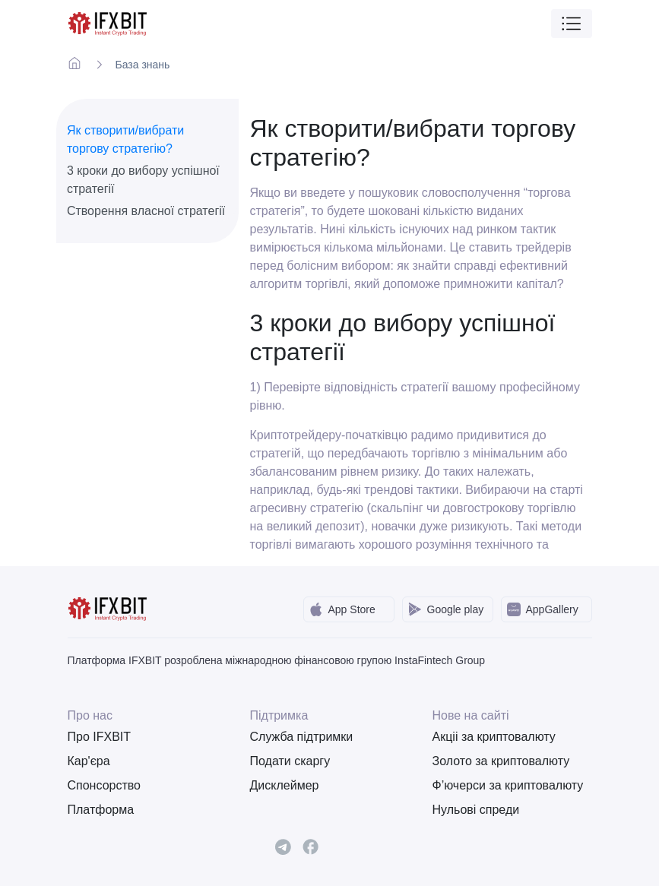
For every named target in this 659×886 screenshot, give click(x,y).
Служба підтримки (301, 736)
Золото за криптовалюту (501, 761)
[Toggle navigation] (571, 23)
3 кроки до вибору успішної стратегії (143, 179)
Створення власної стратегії (146, 210)
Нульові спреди (476, 809)
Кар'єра (89, 761)
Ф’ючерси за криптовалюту (508, 785)
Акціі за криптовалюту (494, 736)
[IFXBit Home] (108, 22)
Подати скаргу (290, 761)
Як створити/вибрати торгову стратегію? (125, 139)
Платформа (101, 809)
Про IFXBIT (99, 736)
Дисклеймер (284, 785)
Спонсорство (104, 785)
